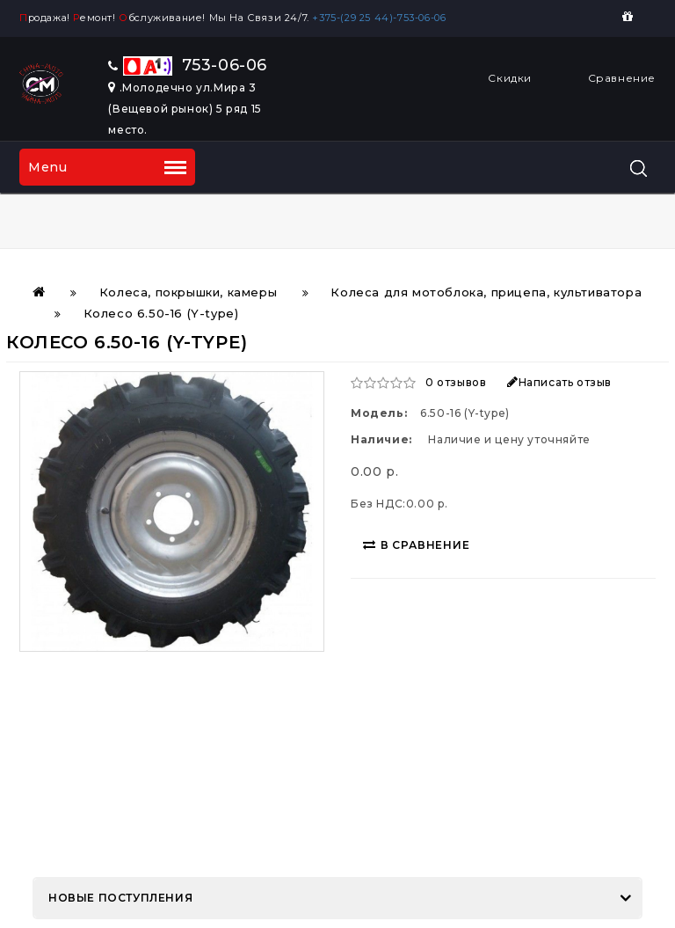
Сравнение (622, 77)
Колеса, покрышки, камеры (188, 292)
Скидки (510, 77)
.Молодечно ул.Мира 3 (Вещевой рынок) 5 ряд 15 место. (184, 108)
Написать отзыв (559, 382)
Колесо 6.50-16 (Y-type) (161, 313)
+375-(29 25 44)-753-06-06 (382, 17)
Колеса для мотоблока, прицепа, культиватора (486, 292)
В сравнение (416, 545)
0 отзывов (455, 382)
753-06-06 (187, 65)
